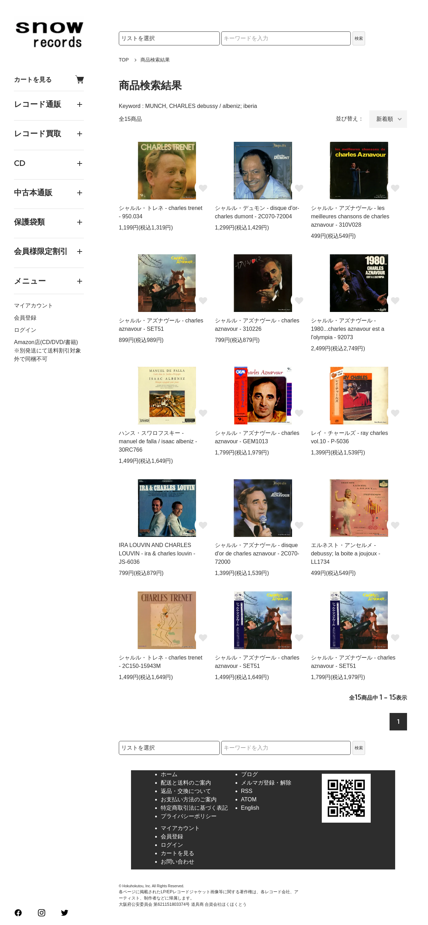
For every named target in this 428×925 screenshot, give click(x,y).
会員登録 (25, 318)
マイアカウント (33, 305)
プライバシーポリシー (189, 816)
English (250, 808)
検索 (359, 38)
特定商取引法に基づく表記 (194, 808)
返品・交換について (186, 791)
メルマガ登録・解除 (266, 783)
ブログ (249, 774)
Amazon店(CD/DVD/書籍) (46, 342)
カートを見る (49, 79)
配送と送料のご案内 (186, 783)
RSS (247, 791)
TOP (124, 60)
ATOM (249, 799)
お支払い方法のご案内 (189, 799)
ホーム (169, 774)
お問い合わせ (177, 862)
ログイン (25, 330)
